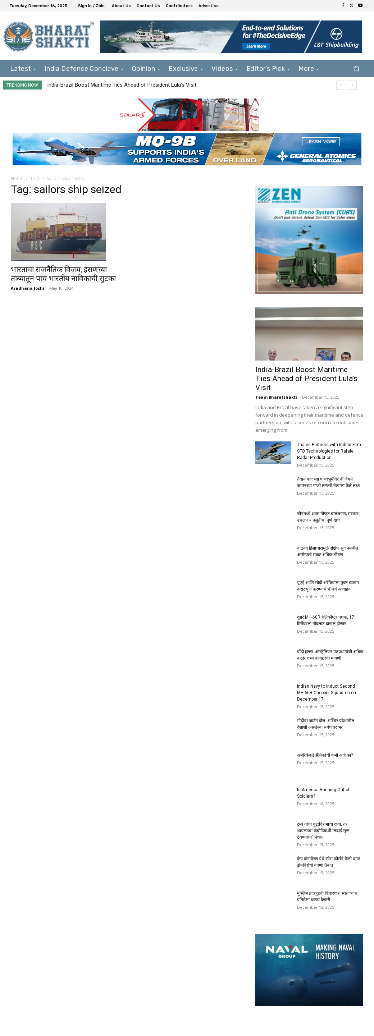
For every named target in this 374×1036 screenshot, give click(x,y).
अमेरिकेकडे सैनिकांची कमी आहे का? (325, 755)
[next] (352, 85)
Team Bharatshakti (276, 397)
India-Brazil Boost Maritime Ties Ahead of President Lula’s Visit (121, 85)
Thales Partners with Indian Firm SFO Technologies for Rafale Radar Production (329, 451)
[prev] (340, 85)
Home (17, 178)
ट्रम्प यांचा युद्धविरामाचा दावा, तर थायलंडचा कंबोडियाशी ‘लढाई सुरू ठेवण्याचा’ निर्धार (323, 831)
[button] (356, 68)
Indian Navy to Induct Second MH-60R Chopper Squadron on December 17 (326, 693)
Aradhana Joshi (27, 288)
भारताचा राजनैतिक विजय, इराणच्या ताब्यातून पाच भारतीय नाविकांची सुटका (63, 274)
